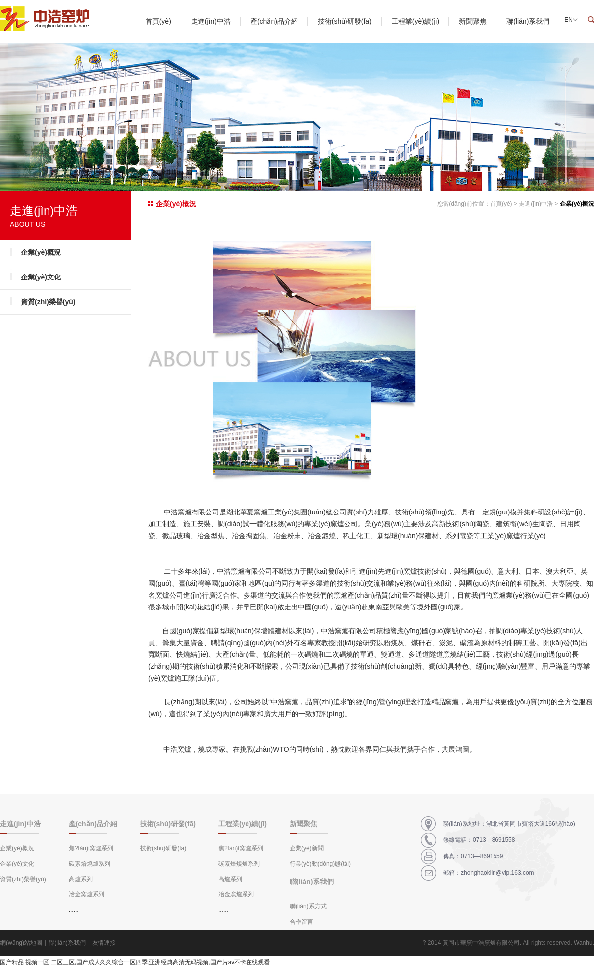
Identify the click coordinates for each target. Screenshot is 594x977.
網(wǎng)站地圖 (21, 942)
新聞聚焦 (473, 21)
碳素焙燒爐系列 (89, 863)
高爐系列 (81, 879)
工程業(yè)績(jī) (415, 21)
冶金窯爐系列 (86, 894)
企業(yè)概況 (41, 252)
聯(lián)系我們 (527, 21)
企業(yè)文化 (41, 277)
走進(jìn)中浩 (211, 21)
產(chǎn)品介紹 (274, 21)
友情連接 (104, 942)
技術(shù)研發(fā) (345, 21)
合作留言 (301, 921)
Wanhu (583, 942)
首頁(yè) (158, 21)
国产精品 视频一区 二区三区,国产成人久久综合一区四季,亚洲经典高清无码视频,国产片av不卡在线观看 (135, 962)
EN (568, 19)
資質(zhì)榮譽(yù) (48, 302)
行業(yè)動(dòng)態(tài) (320, 863)
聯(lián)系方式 (308, 906)
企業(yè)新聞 (307, 848)
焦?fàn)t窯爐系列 (91, 848)
